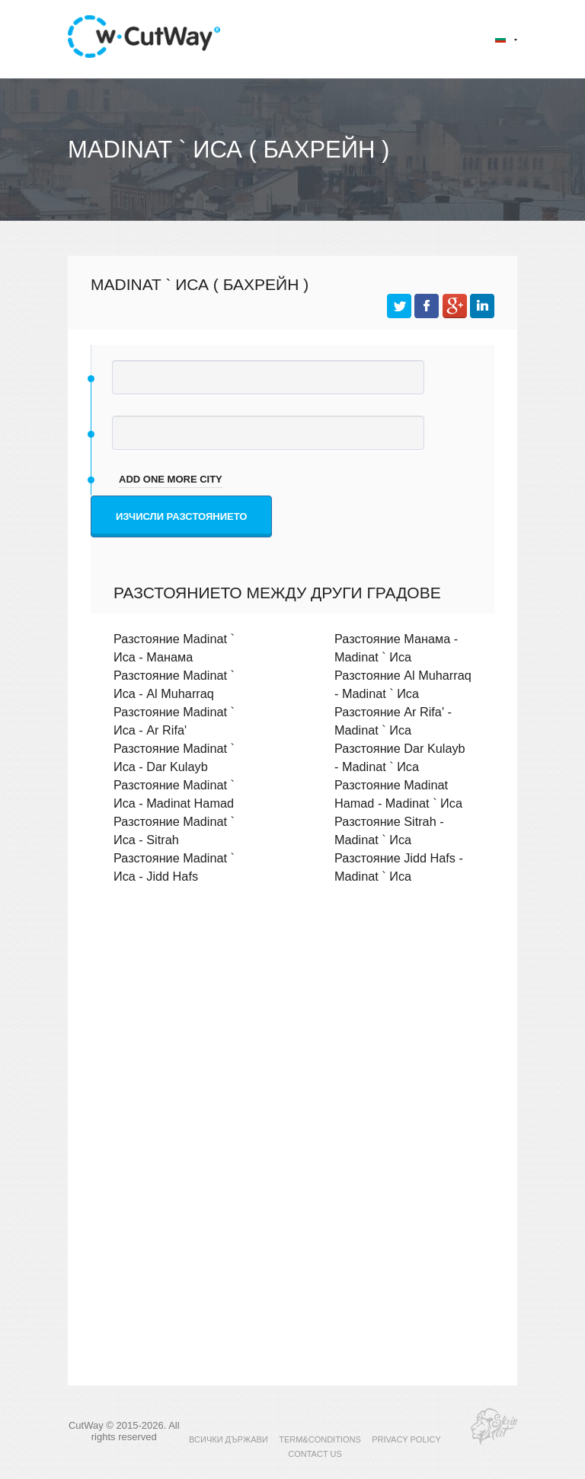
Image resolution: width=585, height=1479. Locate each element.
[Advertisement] (292, 1028)
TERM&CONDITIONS (320, 1439)
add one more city (170, 479)
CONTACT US (315, 1453)
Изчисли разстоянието (181, 516)
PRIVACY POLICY (406, 1439)
